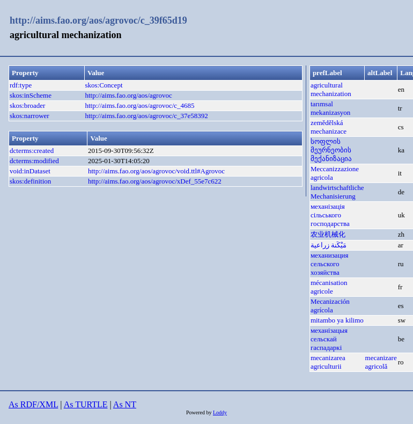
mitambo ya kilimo (337, 320)
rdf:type (21, 85)
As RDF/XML (33, 404)
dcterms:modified (34, 161)
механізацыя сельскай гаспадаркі (329, 339)
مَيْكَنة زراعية (328, 245)
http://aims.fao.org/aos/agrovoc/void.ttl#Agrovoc (156, 171)
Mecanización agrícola (330, 305)
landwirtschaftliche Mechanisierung (337, 192)
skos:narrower (29, 116)
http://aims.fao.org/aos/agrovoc (128, 95)
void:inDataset (30, 171)
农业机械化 (328, 234)
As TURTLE (86, 404)
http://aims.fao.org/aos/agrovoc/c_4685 (139, 105)
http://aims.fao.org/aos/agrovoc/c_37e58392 (146, 116)
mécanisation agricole (329, 287)
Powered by (199, 412)
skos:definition (30, 181)
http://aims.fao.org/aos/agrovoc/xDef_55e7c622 (155, 181)
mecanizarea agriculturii (328, 362)
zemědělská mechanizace (328, 127)
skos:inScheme (30, 95)
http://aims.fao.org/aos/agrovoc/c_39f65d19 (98, 20)
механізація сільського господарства (330, 215)
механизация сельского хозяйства (330, 263)
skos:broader (27, 105)
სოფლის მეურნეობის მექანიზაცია (331, 150)
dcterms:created (32, 151)
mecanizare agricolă (381, 362)
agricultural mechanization (331, 89)
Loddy (220, 412)
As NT (124, 404)
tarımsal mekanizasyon (330, 108)
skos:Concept (103, 85)
